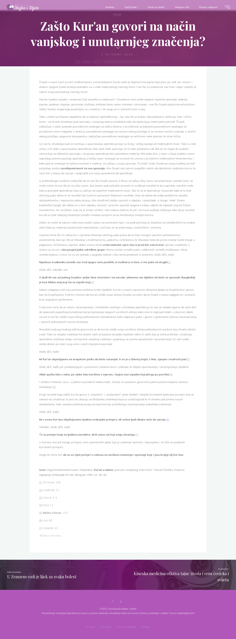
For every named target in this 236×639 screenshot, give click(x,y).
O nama (90, 626)
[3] (188, 359)
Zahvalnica (106, 626)
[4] (171, 374)
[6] (167, 419)
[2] (92, 282)
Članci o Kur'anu (51, 535)
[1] (169, 262)
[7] (136, 434)
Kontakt (145, 626)
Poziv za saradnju (126, 626)
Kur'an (117, 14)
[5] (54, 387)
